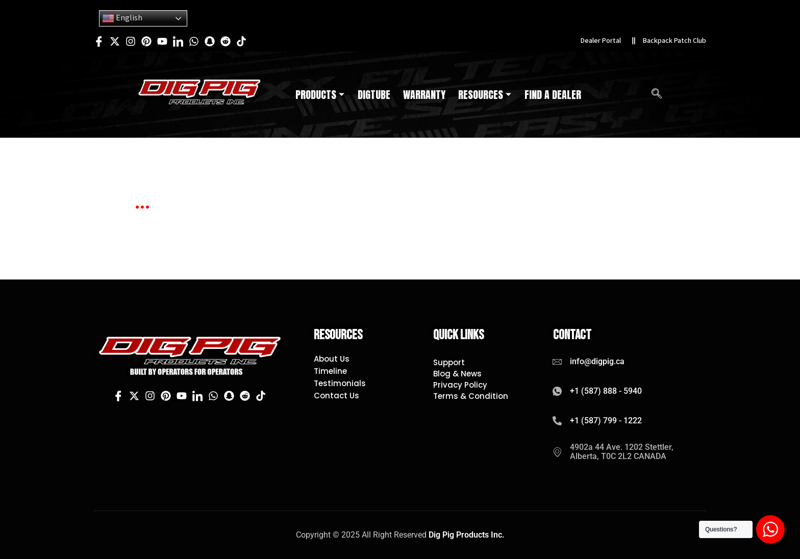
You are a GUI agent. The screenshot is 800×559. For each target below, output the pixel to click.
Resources (484, 95)
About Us (331, 359)
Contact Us (336, 395)
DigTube (374, 95)
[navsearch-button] (656, 95)
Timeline (330, 371)
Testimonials (340, 383)
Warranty (424, 95)
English (122, 18)
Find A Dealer (552, 95)
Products (319, 95)
